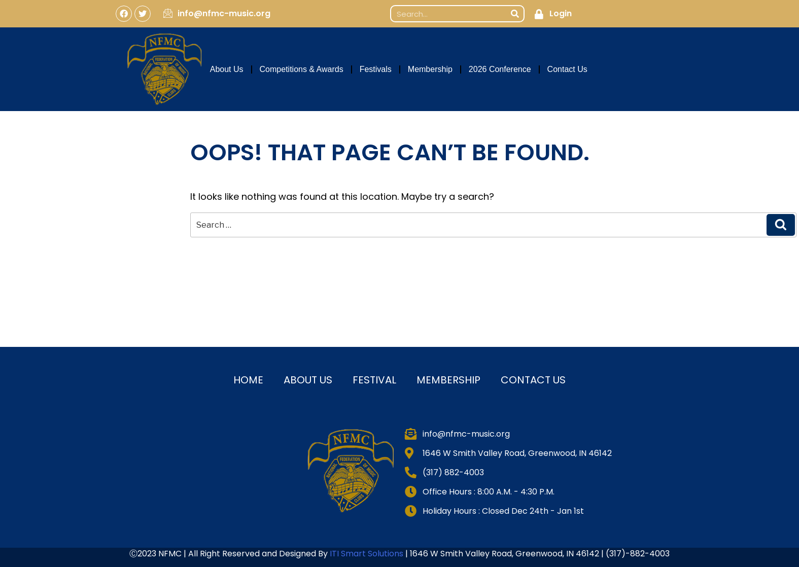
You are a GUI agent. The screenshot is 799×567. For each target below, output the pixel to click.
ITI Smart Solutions (367, 553)
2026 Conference (500, 69)
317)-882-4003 (639, 553)
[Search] (515, 13)
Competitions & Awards (301, 69)
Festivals (376, 69)
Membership (430, 69)
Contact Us (567, 69)
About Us (227, 69)
